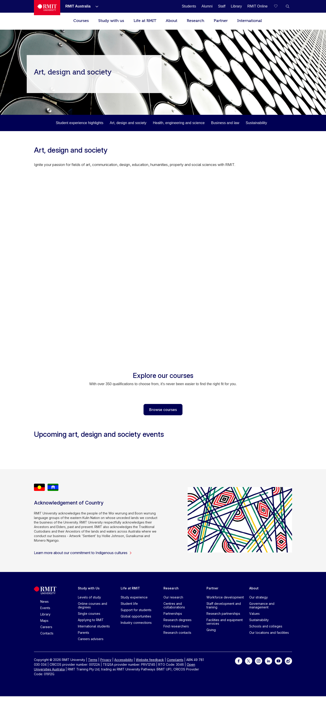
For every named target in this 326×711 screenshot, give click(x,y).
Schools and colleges (265, 626)
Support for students (136, 610)
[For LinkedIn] (268, 661)
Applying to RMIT (91, 620)
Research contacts (177, 632)
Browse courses (163, 409)
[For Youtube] (278, 661)
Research (195, 20)
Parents (83, 632)
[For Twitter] (248, 661)
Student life (129, 603)
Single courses (89, 613)
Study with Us (89, 588)
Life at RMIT (145, 20)
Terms (92, 660)
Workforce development (225, 597)
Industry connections (136, 623)
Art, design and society (128, 123)
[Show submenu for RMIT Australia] (95, 6)
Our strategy (258, 597)
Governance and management (261, 605)
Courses (81, 20)
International (249, 20)
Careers (46, 627)
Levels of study (89, 597)
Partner (221, 20)
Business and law (225, 123)
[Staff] (222, 6)
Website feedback (150, 660)
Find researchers (176, 626)
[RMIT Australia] (78, 6)
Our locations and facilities (269, 632)
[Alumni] (207, 6)
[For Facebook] (238, 661)
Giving (211, 630)
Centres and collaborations (174, 605)
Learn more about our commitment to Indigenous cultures (83, 552)
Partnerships (172, 613)
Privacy (105, 660)
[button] (287, 6)
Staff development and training (223, 605)
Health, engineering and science (179, 123)
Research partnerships (223, 613)
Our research (173, 597)
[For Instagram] (258, 661)
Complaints (175, 660)
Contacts (46, 633)
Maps (44, 620)
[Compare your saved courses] (278, 6)
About (171, 20)
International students (94, 626)
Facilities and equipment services (224, 621)
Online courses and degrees (92, 605)
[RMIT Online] (257, 6)
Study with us (111, 20)
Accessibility (123, 660)
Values (254, 613)
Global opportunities (136, 616)
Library (45, 614)
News (44, 601)
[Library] (236, 6)
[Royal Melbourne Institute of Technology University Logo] (47, 7)
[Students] (189, 6)
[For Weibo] (288, 661)
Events (45, 608)
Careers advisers (90, 639)
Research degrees (177, 620)
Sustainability (256, 123)
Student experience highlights (79, 123)
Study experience (134, 597)
